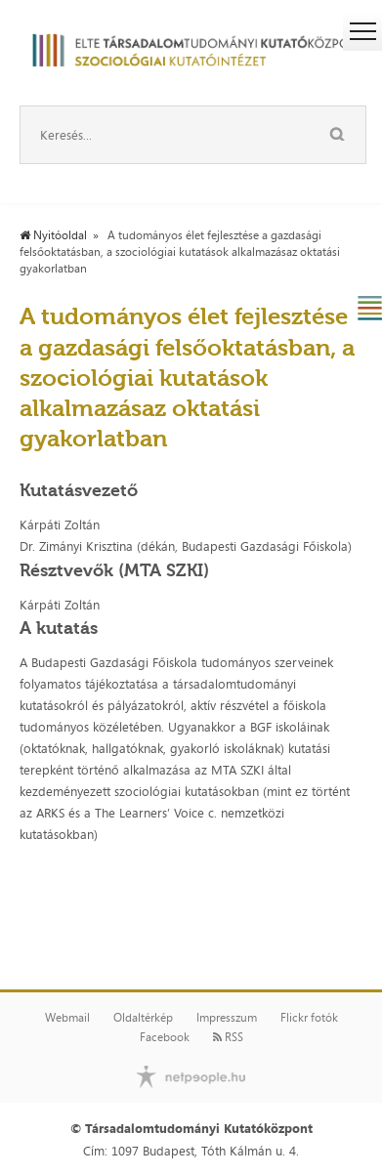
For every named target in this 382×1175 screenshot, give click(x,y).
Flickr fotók (309, 1018)
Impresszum (226, 1018)
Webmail (67, 1018)
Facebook (165, 1037)
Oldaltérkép (143, 1018)
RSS (228, 1037)
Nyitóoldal (53, 235)
